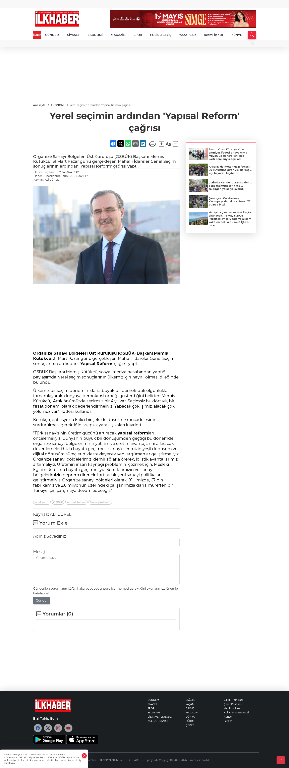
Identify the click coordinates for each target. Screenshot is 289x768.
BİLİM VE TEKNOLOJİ (160, 716)
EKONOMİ (95, 35)
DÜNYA (190, 716)
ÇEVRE (190, 725)
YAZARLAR (187, 35)
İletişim (228, 721)
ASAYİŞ (190, 708)
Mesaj (39, 551)
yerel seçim (42, 502)
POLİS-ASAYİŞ (160, 35)
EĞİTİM (190, 721)
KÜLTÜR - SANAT (158, 721)
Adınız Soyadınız (49, 536)
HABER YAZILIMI (109, 760)
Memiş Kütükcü (100, 502)
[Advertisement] (144, 75)
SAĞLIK (190, 700)
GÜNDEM (52, 35)
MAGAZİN (118, 35)
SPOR (138, 35)
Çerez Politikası (233, 704)
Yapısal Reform (76, 502)
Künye (228, 716)
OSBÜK (58, 502)
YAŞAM (190, 704)
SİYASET (73, 35)
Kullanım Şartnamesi (236, 712)
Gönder (42, 601)
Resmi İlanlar (213, 35)
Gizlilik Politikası (233, 700)
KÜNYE (236, 35)
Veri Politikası (232, 708)
